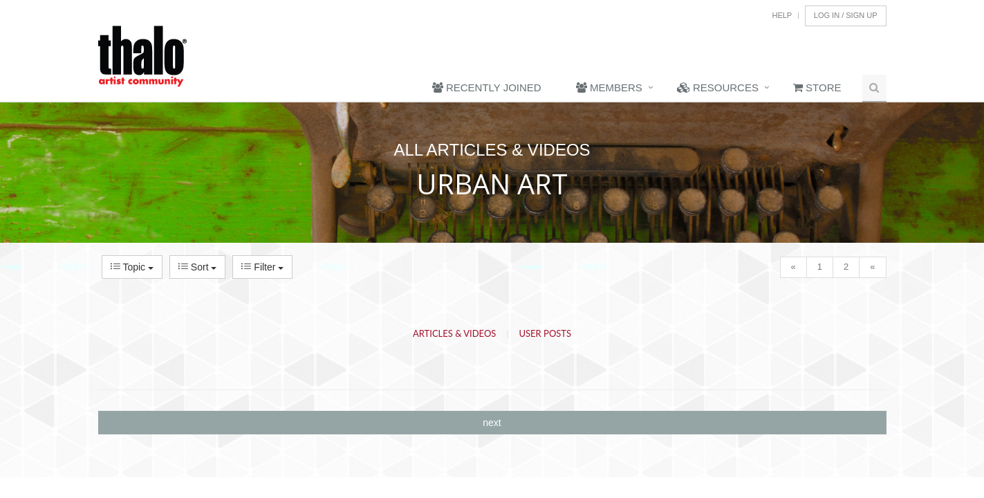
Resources (718, 87)
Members (609, 87)
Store (817, 87)
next (492, 422)
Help (782, 15)
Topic (132, 267)
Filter (262, 267)
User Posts (545, 333)
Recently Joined (486, 87)
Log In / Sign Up (846, 15)
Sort (197, 267)
